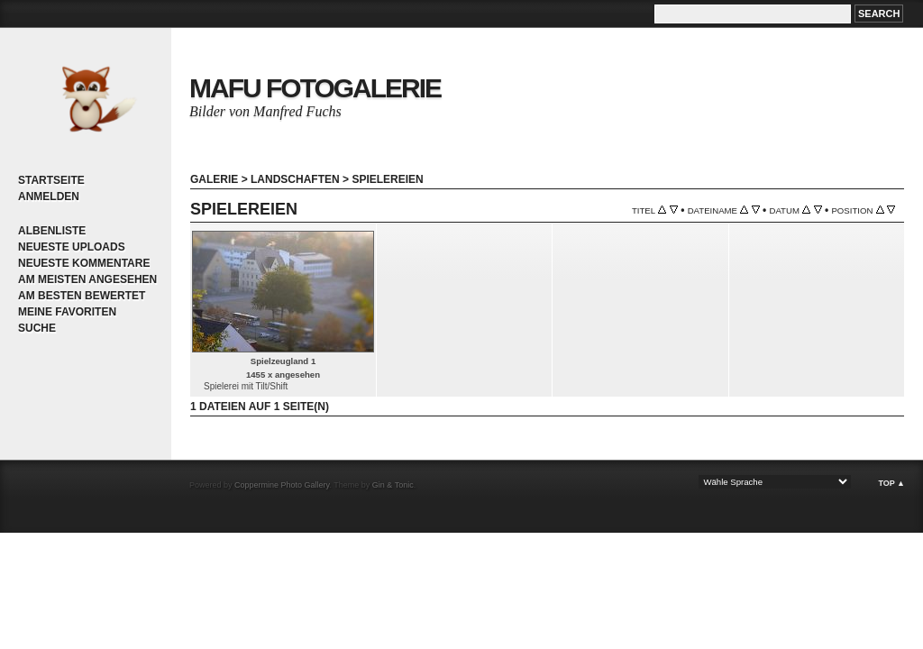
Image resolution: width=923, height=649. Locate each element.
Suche (37, 328)
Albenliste (52, 230)
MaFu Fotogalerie (315, 88)
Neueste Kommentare (84, 263)
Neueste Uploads (71, 247)
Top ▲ (891, 483)
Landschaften (295, 179)
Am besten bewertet (81, 295)
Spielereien (387, 179)
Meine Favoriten (67, 312)
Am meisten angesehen (87, 279)
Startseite (51, 180)
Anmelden (48, 196)
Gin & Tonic (393, 484)
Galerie (214, 179)
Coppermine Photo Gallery (281, 484)
